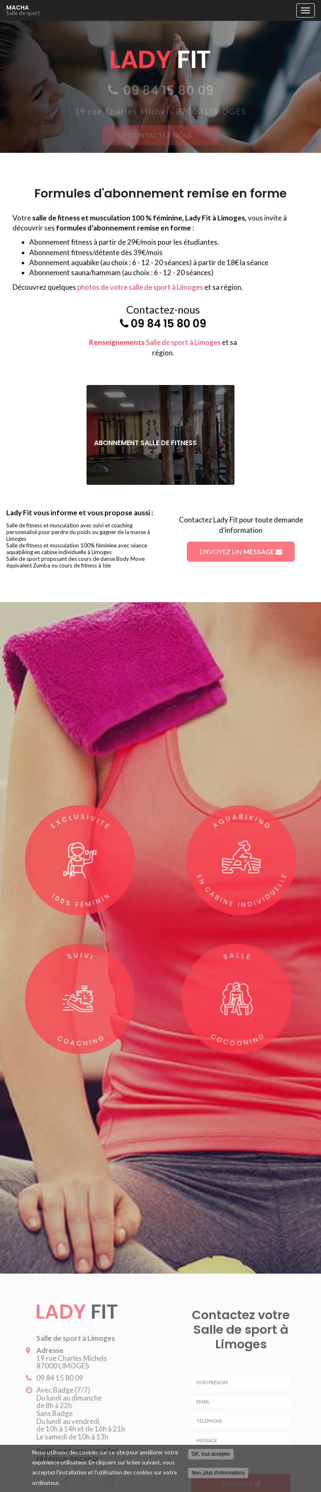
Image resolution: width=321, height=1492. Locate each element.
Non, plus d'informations (218, 1473)
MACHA (149, 10)
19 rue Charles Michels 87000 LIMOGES (68, 1362)
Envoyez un (240, 551)
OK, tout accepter (210, 1454)
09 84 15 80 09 (168, 323)
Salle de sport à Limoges (155, 342)
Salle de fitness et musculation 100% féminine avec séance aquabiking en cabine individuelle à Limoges (76, 548)
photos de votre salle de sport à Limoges (140, 287)
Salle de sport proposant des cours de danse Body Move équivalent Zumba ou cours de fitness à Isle (75, 562)
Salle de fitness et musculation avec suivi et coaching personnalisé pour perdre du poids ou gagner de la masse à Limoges (78, 532)
